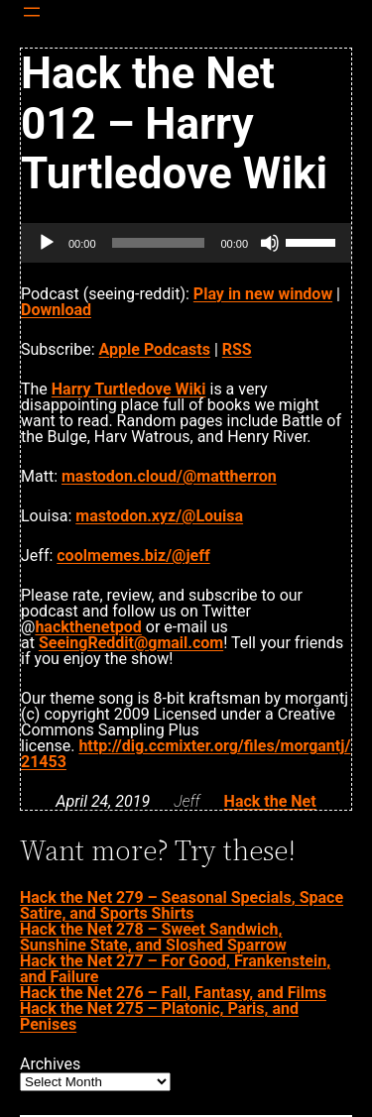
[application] (186, 243)
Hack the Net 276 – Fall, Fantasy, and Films (173, 992)
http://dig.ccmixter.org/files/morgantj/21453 (185, 753)
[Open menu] (32, 12)
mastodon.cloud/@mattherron (169, 476)
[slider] (158, 243)
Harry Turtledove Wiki (129, 389)
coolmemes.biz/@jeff (133, 555)
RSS (237, 349)
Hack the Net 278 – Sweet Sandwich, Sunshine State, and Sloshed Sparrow (153, 937)
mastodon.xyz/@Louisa (159, 515)
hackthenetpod (88, 626)
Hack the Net (270, 801)
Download (56, 309)
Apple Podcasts (154, 349)
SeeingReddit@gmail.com (131, 642)
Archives (50, 1064)
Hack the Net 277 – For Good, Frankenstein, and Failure (175, 968)
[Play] (47, 243)
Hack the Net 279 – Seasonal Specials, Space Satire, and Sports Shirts (181, 905)
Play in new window (262, 293)
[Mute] (270, 243)
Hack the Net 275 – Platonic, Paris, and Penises (159, 1016)
